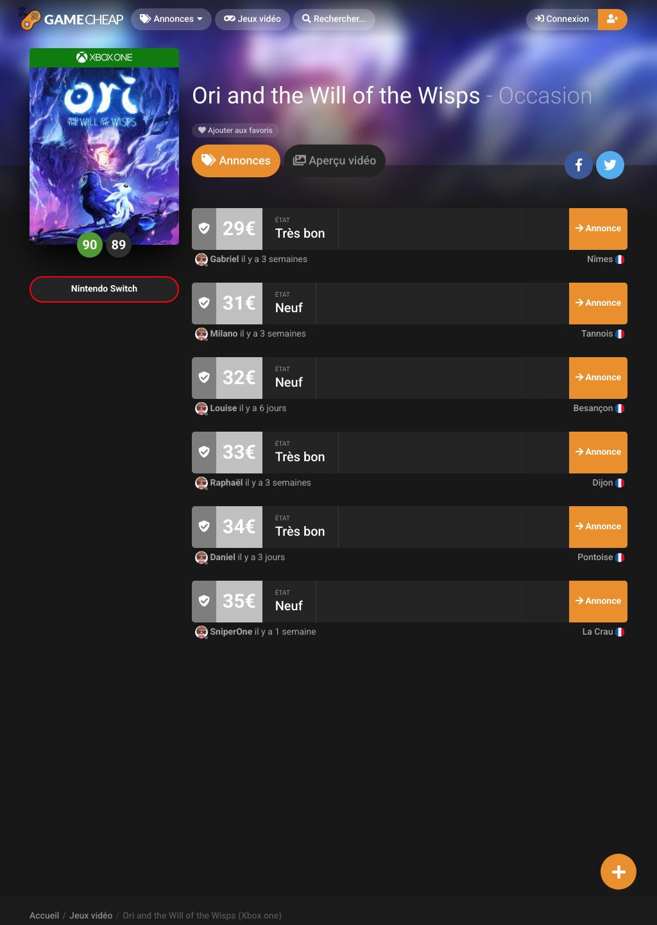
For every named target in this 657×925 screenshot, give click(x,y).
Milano (217, 334)
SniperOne (225, 632)
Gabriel (218, 259)
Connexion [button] (562, 19)
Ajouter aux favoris (235, 130)
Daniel (216, 557)
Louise (217, 408)
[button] (334, 19)
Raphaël (220, 483)
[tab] (236, 161)
